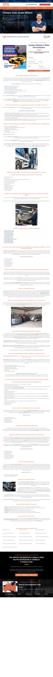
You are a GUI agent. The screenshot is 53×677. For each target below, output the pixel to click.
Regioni (37, 7)
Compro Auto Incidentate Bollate (40, 540)
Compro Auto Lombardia (14, 9)
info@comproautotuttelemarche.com (18, 1)
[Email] (48, 1)
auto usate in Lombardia (8, 258)
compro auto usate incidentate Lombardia (11, 474)
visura (40, 361)
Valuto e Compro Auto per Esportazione (10, 92)
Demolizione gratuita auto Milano (9, 93)
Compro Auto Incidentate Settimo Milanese (25, 536)
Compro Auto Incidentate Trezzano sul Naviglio (26, 540)
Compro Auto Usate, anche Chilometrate (10, 87)
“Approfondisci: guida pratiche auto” (8, 134)
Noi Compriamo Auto (7, 9)
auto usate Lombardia (7, 451)
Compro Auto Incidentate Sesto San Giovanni (9, 536)
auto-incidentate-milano (8, 422)
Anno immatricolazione (31, 61)
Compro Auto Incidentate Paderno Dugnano (25, 543)
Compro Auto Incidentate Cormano (24, 533)
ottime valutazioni (43, 499)
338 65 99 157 (36, 518)
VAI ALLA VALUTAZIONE (39, 70)
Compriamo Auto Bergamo (23, 529)
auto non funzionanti (7, 266)
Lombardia (28, 594)
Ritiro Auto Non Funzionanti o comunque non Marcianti (13, 89)
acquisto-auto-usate (7, 419)
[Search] (46, 1)
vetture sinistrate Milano (8, 263)
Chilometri (40, 61)
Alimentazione (41, 66)
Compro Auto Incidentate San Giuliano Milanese (10, 547)
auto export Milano (7, 261)
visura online (22, 141)
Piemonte (37, 594)
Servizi (29, 7)
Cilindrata (29, 66)
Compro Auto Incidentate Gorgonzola (8, 540)
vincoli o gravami (42, 295)
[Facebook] (47, 1)
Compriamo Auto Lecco (6, 529)
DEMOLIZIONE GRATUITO (44, 293)
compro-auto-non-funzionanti (9, 417)
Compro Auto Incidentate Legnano (8, 533)
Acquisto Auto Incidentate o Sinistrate (10, 88)
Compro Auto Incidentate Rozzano (40, 543)
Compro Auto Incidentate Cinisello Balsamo (42, 536)
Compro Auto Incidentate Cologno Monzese (9, 543)
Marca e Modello (30, 57)
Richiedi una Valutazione (45, 4)
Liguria (19, 594)
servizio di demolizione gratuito (27, 497)
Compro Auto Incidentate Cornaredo (40, 533)
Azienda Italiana (7, 1)
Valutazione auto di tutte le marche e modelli (11, 86)
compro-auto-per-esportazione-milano (10, 418)
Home (3, 9)
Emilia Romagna (9, 594)
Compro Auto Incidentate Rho (39, 529)
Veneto (46, 594)
